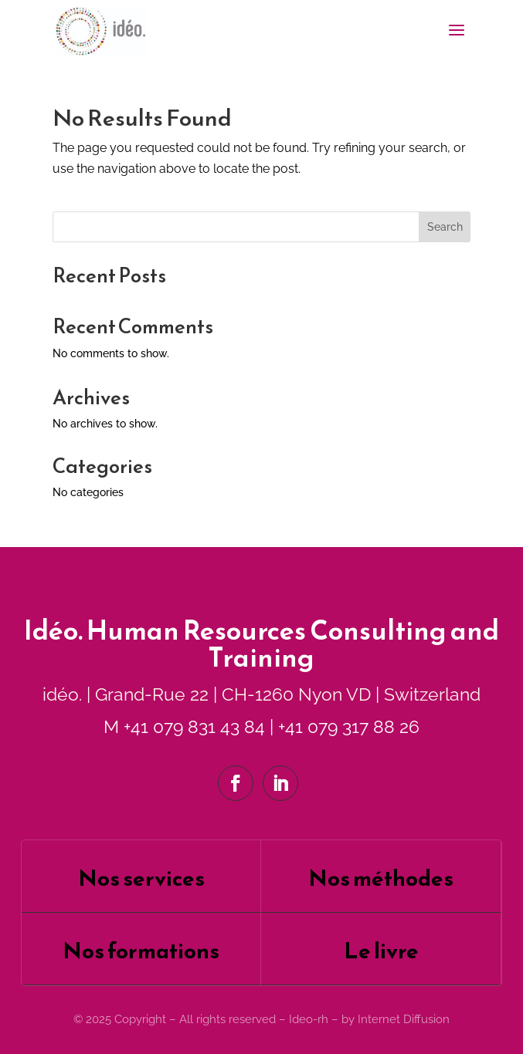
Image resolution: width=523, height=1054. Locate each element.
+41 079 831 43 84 (194, 726)
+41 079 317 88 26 (348, 726)
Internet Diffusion (404, 1019)
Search (445, 227)
